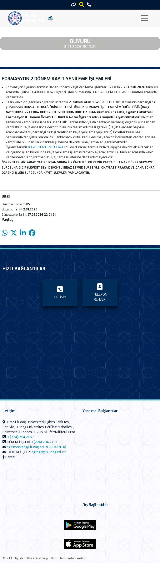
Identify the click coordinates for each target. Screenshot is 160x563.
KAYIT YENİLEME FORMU (46, 147)
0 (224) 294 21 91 (44, 442)
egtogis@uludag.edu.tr (48, 452)
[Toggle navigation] (145, 18)
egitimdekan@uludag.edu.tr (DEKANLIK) (36, 447)
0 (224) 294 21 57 (20, 437)
